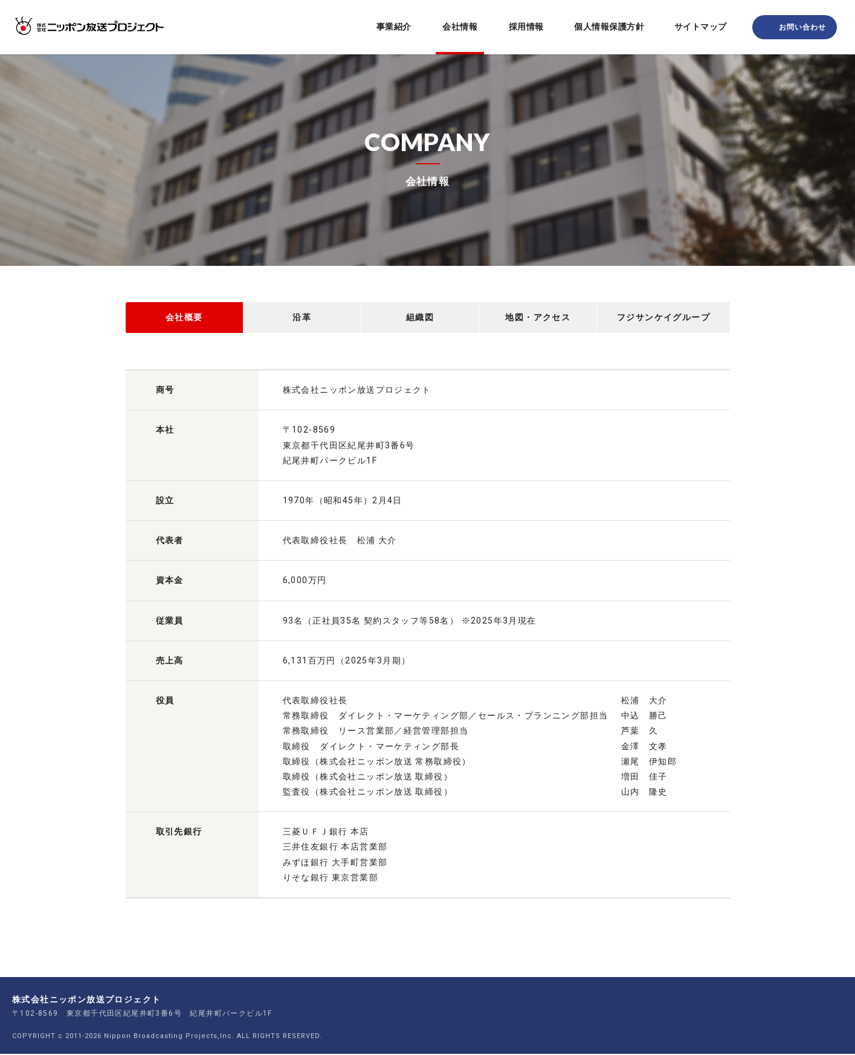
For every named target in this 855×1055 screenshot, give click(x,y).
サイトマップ (700, 26)
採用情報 (526, 26)
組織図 (420, 318)
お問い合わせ (802, 27)
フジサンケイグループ (663, 318)
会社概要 (184, 318)
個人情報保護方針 (609, 26)
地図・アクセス (537, 318)
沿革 (301, 318)
